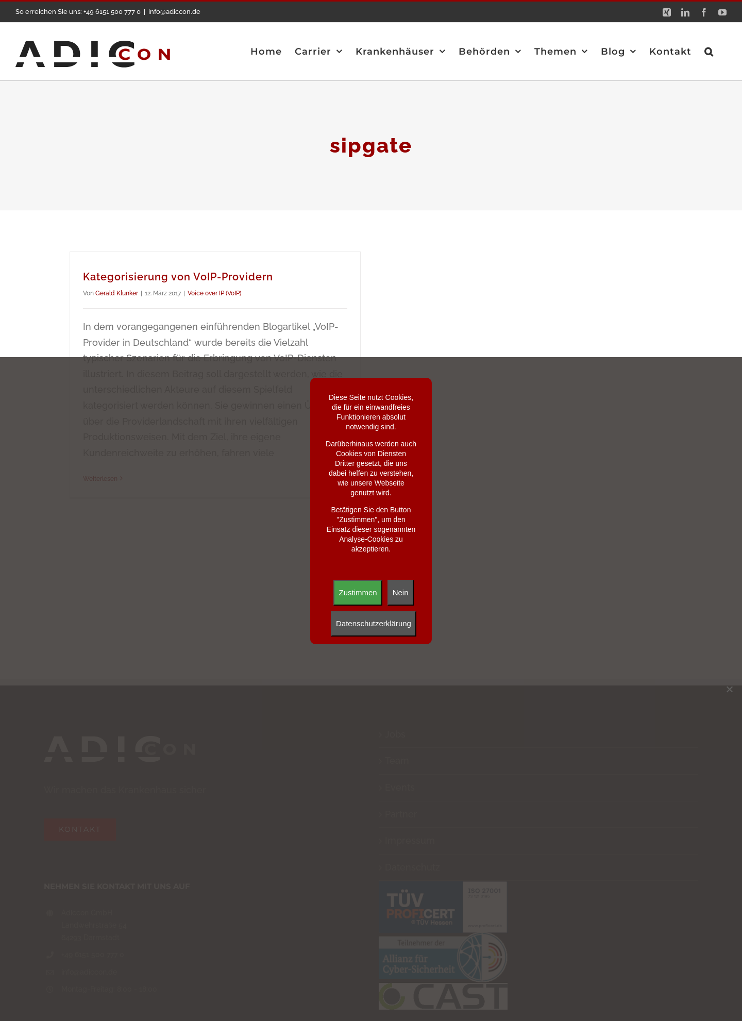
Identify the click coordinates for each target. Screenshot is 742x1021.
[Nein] (729, 689)
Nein (401, 592)
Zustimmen (358, 592)
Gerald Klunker (116, 293)
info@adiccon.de (174, 11)
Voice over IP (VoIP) (214, 293)
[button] (709, 51)
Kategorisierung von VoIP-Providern (178, 277)
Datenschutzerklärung (373, 623)
